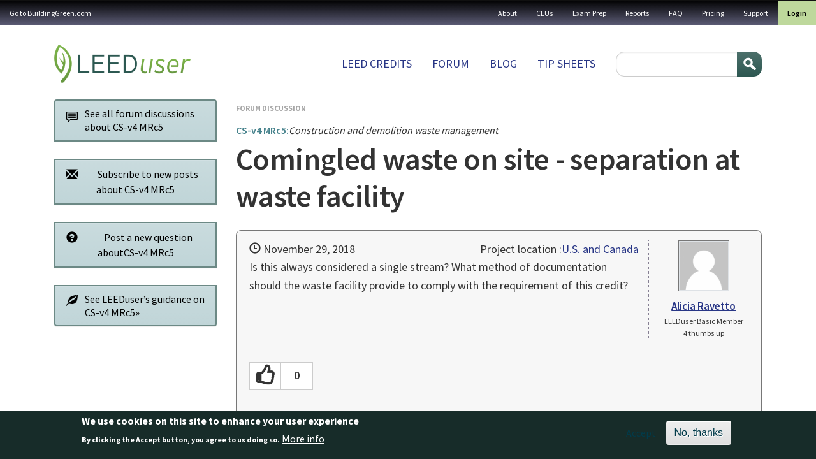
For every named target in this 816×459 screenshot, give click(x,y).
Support (755, 13)
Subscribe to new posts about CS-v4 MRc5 (128, 181)
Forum (450, 63)
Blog (503, 63)
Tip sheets (566, 63)
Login (796, 13)
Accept (641, 436)
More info (303, 442)
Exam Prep (589, 13)
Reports (637, 13)
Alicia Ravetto (703, 306)
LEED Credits (377, 63)
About (507, 13)
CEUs (544, 13)
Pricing (713, 13)
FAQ (676, 13)
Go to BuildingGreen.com (50, 13)
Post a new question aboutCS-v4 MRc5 (126, 244)
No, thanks (698, 436)
